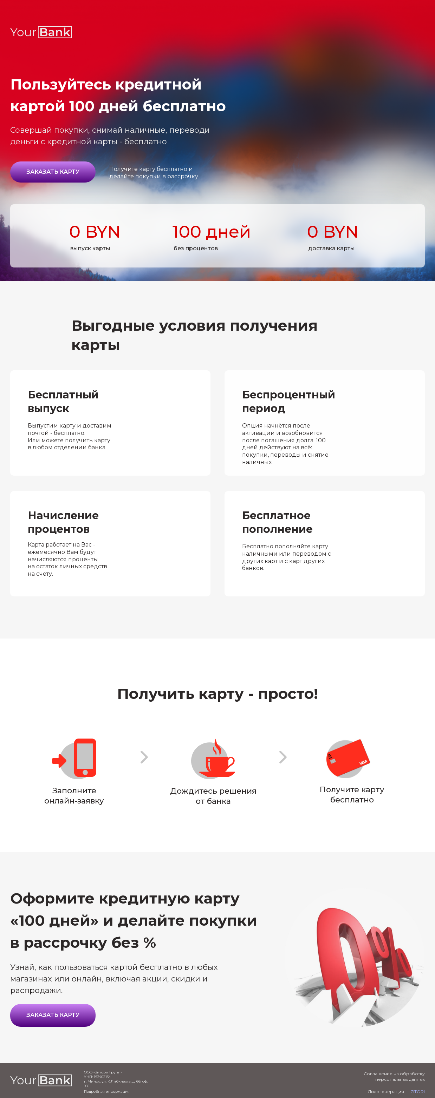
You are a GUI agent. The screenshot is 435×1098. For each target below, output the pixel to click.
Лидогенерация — (396, 1091)
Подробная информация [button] (107, 1091)
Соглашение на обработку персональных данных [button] (394, 1076)
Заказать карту (52, 171)
